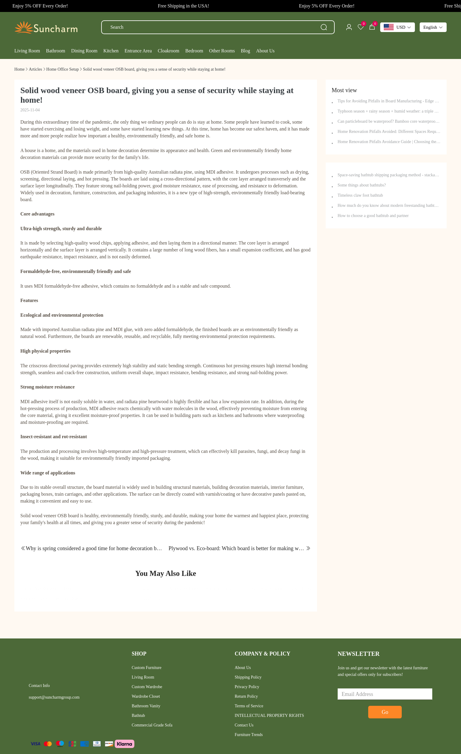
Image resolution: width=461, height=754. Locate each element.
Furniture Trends (249, 734)
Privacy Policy (247, 687)
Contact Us (244, 725)
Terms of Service (249, 706)
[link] (19, 69)
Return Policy (246, 696)
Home (19, 69)
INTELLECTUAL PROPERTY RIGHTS (269, 715)
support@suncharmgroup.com (54, 697)
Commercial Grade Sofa (152, 725)
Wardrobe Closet (146, 696)
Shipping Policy (248, 677)
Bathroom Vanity (146, 706)
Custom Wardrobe (147, 687)
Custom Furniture (146, 667)
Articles (35, 69)
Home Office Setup (62, 69)
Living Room (143, 677)
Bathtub (138, 715)
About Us (243, 667)
